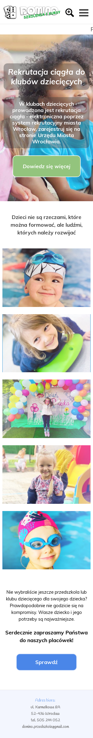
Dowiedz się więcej (46, 166)
